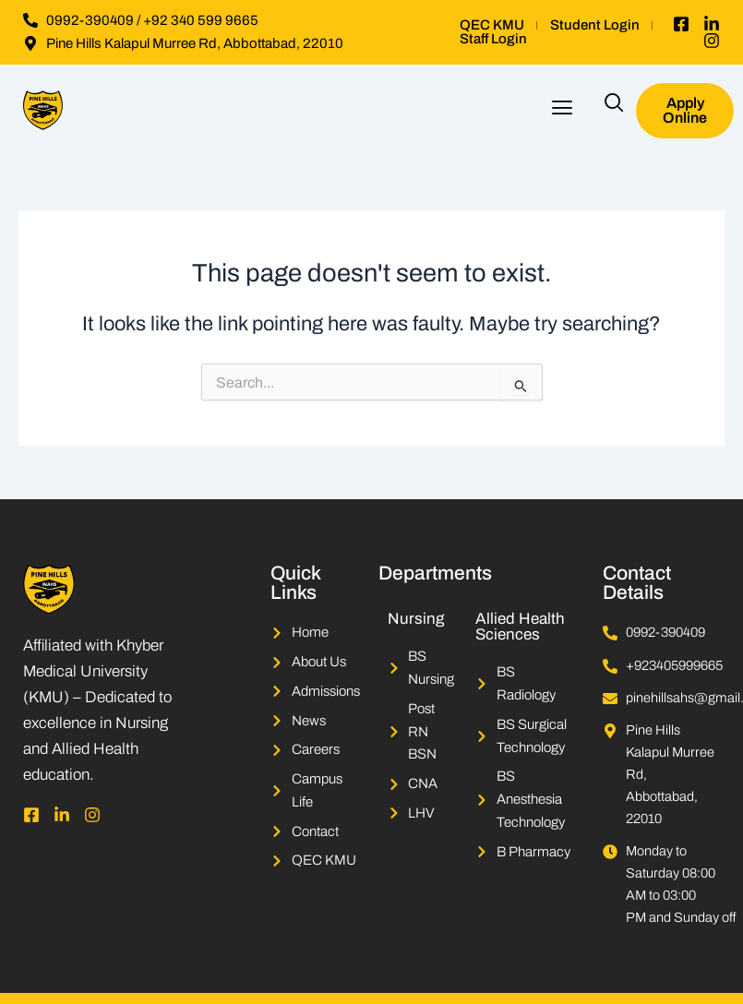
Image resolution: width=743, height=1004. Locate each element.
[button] (561, 110)
